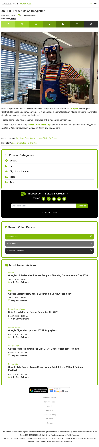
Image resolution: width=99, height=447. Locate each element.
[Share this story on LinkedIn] (49, 24)
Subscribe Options (49, 212)
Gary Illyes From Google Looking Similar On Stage (36, 138)
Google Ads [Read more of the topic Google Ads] (13, 364)
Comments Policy (49, 415)
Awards (49, 406)
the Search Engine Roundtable (25, 432)
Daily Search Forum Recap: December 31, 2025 (33, 312)
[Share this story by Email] (77, 24)
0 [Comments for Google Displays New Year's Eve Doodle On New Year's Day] (10, 300)
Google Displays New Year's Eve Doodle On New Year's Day (39, 293)
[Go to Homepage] (16, 4)
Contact (50, 423)
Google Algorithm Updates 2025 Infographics (32, 330)
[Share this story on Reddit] (36, 24)
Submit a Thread (49, 398)
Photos (13, 19)
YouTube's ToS (66, 442)
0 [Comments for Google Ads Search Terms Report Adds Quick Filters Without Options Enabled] (10, 377)
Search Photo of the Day (38, 124)
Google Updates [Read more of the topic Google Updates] (15, 327)
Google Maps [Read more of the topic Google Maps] (13, 346)
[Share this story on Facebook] (8, 24)
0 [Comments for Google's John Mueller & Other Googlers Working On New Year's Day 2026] (10, 282)
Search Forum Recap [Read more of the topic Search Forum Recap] (16, 309)
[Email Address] (43, 206)
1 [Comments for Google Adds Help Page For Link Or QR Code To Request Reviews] (10, 355)
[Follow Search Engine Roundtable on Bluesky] (54, 199)
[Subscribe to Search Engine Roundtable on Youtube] (59, 199)
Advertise (49, 419)
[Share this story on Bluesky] (63, 24)
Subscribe (82, 206)
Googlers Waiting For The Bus (24, 143)
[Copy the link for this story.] (91, 24)
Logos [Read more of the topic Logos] (11, 291)
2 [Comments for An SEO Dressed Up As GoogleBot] (19, 15)
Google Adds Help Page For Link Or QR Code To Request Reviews (43, 348)
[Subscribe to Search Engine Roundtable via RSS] (64, 199)
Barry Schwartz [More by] (31, 15)
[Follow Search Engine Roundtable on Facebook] (43, 199)
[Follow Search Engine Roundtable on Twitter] (49, 199)
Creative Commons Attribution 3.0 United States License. (68, 438)
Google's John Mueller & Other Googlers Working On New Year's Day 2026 (48, 275)
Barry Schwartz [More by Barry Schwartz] (22, 282)
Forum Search (49, 402)
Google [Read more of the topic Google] (11, 272)
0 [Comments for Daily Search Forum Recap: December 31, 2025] (10, 319)
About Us (49, 410)
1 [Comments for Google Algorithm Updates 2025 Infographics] (10, 337)
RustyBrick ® (42, 435)
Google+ (74, 108)
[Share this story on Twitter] (22, 24)
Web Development (57, 435)
